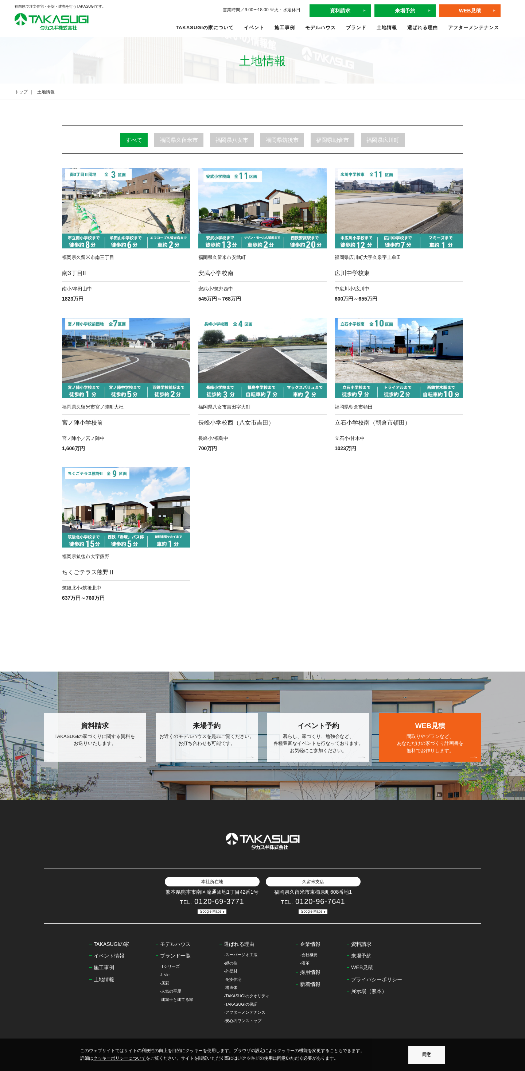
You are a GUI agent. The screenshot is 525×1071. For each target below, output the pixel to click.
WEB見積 (470, 10)
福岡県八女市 (231, 140)
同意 (426, 1054)
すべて (134, 140)
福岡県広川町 (382, 140)
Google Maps (210, 911)
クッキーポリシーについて (119, 1058)
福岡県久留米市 (179, 140)
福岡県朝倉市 (332, 140)
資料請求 (340, 10)
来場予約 (405, 10)
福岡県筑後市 (282, 140)
